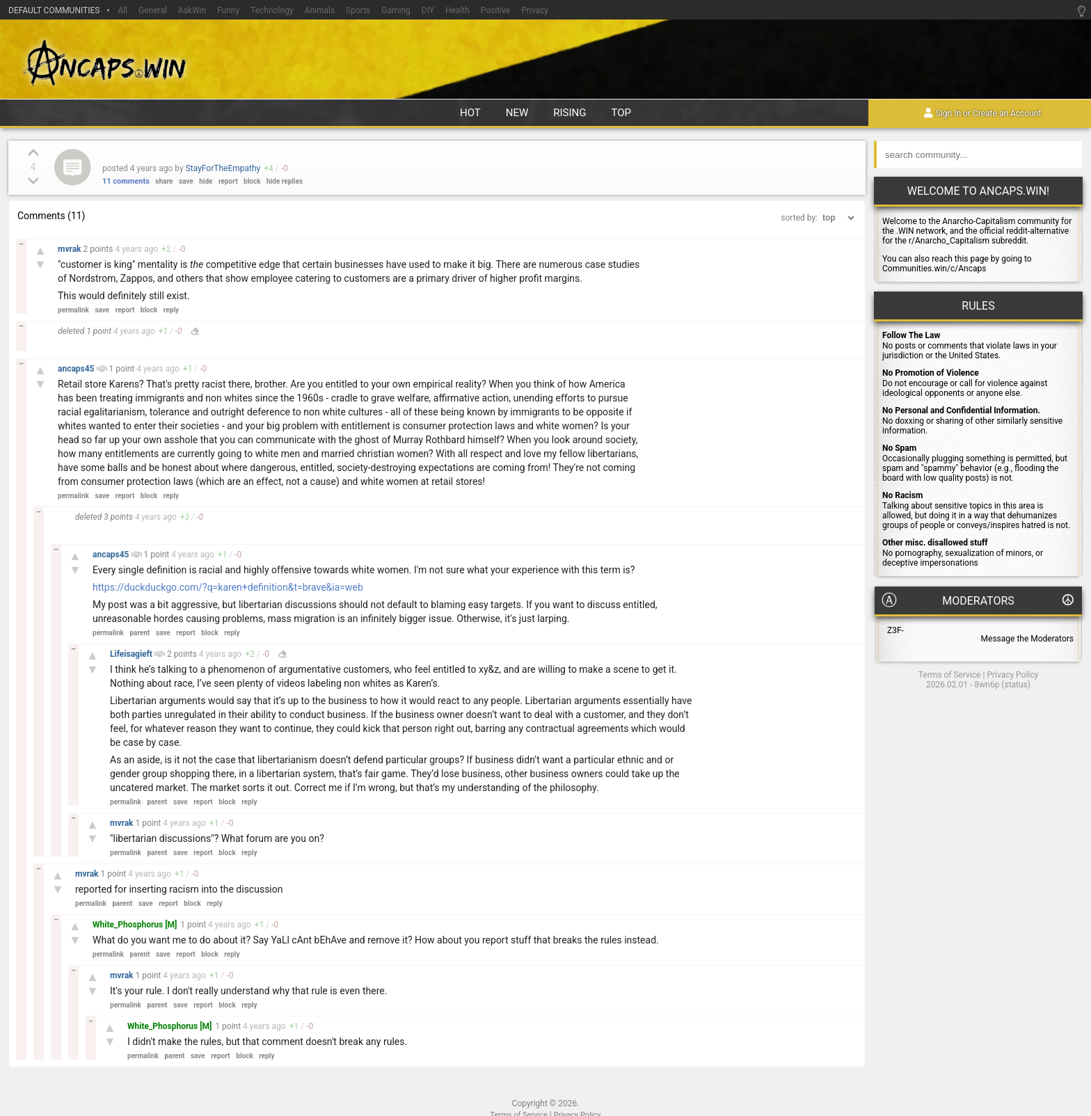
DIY (428, 10)
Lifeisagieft (132, 654)
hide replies (284, 181)
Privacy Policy (1012, 675)
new (517, 112)
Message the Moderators (1027, 639)
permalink (73, 310)
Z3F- (895, 630)
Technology (271, 10)
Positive (495, 10)
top (622, 112)
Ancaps (545, 61)
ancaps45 (77, 369)
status (1015, 684)
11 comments (126, 181)
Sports (358, 10)
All (122, 10)
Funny (228, 10)
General (152, 10)
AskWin (192, 10)
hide (205, 181)
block (252, 181)
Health (457, 10)
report (228, 181)
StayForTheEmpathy (223, 168)
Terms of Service (949, 675)
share (164, 181)
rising (569, 112)
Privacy (534, 10)
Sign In (948, 114)
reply (171, 310)
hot (470, 112)
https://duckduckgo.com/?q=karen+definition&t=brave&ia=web (228, 587)
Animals (320, 10)
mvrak (70, 249)
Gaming (396, 10)
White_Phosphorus (129, 925)
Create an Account (1007, 114)
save (186, 181)
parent (139, 633)
